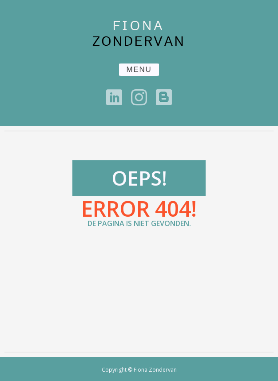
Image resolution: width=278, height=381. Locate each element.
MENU (139, 69)
